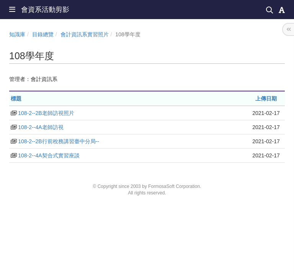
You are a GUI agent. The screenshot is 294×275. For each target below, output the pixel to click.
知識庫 (17, 34)
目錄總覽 (43, 34)
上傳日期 (266, 98)
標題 (16, 98)
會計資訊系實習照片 (84, 34)
